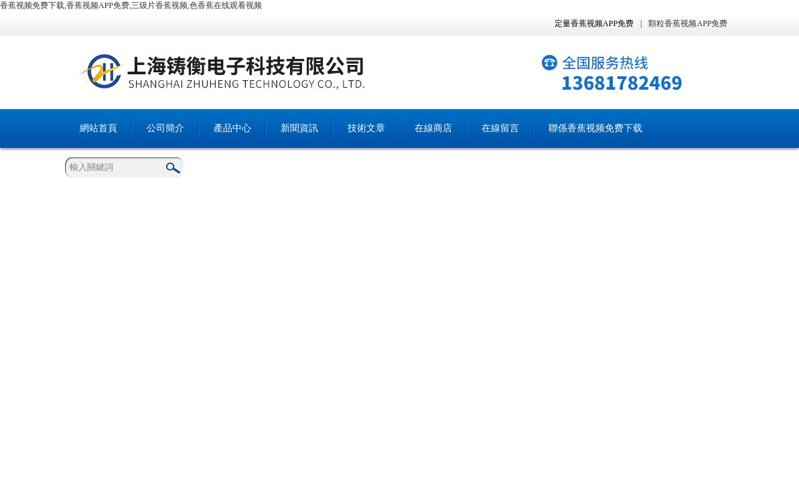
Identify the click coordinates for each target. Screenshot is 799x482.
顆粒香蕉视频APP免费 (687, 23)
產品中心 (232, 128)
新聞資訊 (299, 128)
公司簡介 (165, 128)
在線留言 (500, 128)
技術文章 (366, 128)
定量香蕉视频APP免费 (594, 23)
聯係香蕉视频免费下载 (595, 128)
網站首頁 (98, 128)
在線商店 (433, 128)
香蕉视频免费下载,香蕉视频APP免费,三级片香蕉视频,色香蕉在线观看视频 (131, 5)
